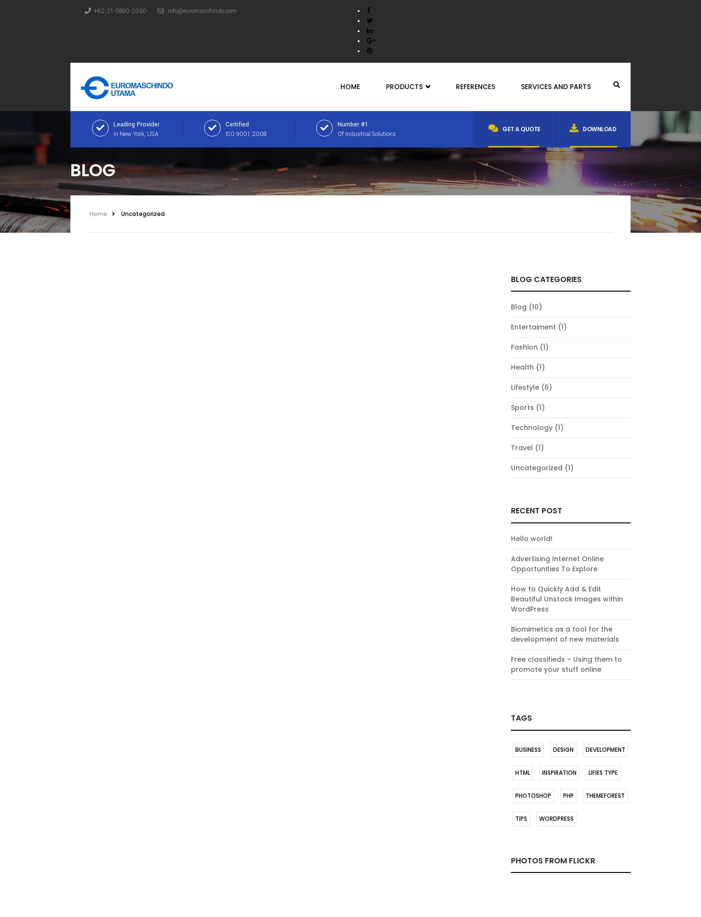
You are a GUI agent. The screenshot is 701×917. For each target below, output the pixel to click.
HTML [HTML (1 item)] (522, 773)
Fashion (524, 347)
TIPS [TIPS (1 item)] (521, 819)
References (475, 86)
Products (408, 87)
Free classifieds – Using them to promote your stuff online (566, 664)
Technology (532, 427)
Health (522, 367)
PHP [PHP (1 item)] (568, 796)
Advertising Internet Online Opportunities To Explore (557, 564)
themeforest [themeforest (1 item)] (605, 796)
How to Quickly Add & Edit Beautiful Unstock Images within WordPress (567, 599)
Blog (519, 307)
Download (593, 128)
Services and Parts (556, 86)
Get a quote (514, 128)
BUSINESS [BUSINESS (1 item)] (528, 750)
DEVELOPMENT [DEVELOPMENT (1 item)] (605, 750)
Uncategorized (143, 214)
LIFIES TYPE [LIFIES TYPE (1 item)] (603, 773)
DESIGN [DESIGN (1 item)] (563, 750)
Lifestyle (525, 387)
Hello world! (532, 538)
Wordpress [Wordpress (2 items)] (556, 819)
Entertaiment (533, 327)
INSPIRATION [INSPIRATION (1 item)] (559, 773)
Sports (522, 407)
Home (350, 86)
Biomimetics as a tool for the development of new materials (565, 634)
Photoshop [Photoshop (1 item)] (533, 796)
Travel (522, 448)
